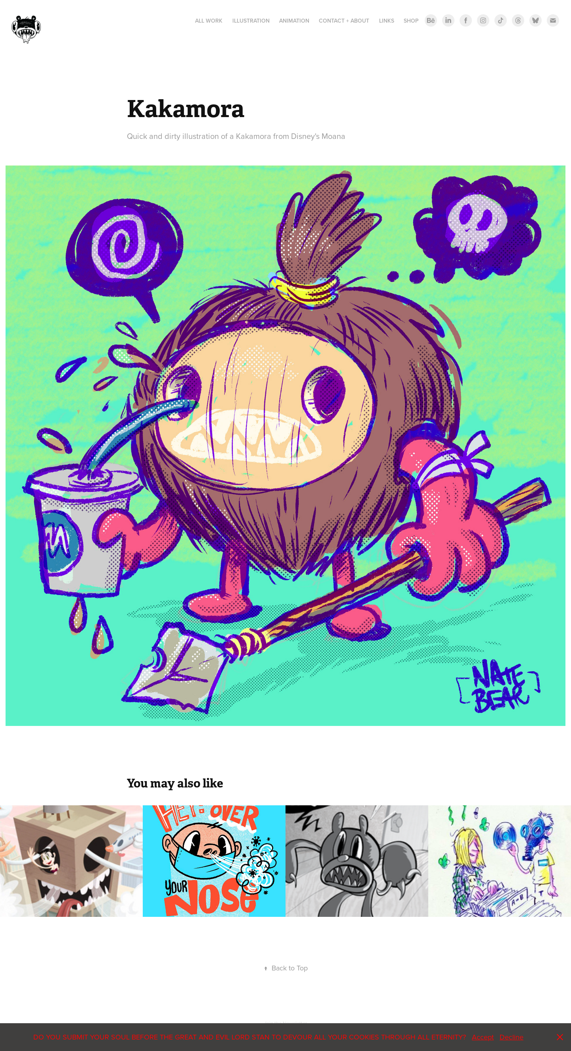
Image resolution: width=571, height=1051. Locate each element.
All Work (208, 21)
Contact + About (344, 21)
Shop (411, 21)
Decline (511, 1037)
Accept (483, 1037)
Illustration (251, 21)
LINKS (386, 21)
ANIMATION (294, 21)
